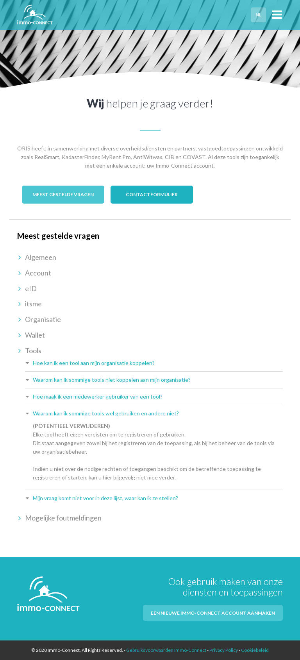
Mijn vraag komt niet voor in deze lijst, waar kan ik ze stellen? (105, 498)
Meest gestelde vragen (63, 194)
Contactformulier (152, 194)
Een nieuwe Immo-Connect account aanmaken (213, 613)
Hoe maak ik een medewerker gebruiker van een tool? (97, 396)
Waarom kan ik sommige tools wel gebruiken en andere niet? (106, 413)
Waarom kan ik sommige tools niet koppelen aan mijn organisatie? (112, 379)
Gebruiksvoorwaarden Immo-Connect (166, 650)
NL (258, 15)
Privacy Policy (223, 650)
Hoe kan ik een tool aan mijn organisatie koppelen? (94, 363)
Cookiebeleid (255, 650)
